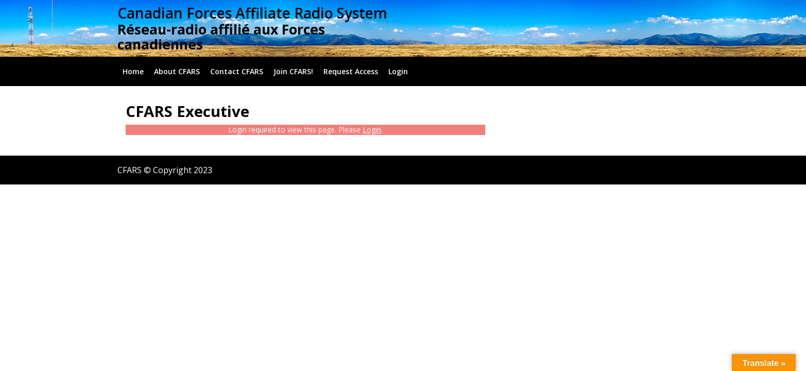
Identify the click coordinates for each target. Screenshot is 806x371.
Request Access (350, 71)
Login (398, 71)
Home (133, 71)
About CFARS (177, 71)
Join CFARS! (293, 71)
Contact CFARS (236, 71)
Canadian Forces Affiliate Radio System (252, 13)
